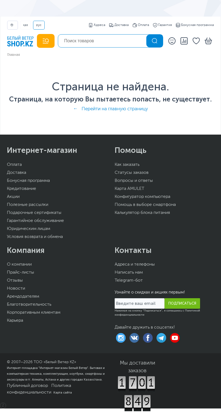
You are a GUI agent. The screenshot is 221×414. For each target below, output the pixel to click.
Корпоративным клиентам (33, 312)
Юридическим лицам (28, 229)
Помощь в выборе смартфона (145, 205)
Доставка (119, 25)
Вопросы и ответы (134, 181)
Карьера (15, 320)
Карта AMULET (129, 189)
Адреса (96, 25)
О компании (19, 264)
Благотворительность (29, 304)
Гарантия (162, 25)
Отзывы (15, 280)
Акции (13, 197)
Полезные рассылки (27, 205)
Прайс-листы (20, 272)
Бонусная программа (195, 25)
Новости (16, 288)
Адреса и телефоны (135, 264)
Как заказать (127, 165)
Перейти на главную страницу (115, 109)
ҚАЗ (25, 25)
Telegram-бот (129, 280)
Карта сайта (62, 392)
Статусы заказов (132, 173)
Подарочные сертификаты (34, 213)
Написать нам (129, 272)
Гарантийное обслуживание (35, 221)
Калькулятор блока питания (142, 213)
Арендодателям (23, 296)
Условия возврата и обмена (35, 237)
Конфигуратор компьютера (142, 197)
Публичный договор (27, 386)
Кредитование (21, 189)
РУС (39, 25)
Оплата (141, 25)
